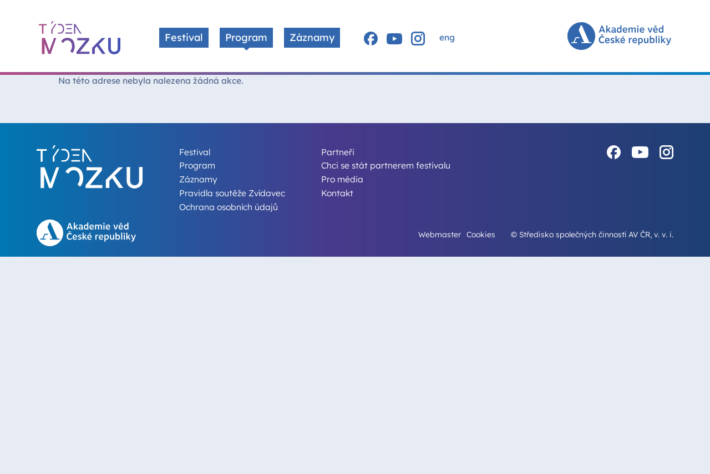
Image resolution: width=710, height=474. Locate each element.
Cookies (480, 234)
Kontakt (337, 192)
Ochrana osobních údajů (228, 206)
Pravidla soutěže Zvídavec (232, 192)
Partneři (337, 151)
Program (246, 37)
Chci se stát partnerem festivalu (385, 165)
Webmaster (439, 234)
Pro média (342, 179)
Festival (184, 37)
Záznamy (312, 37)
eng (447, 37)
